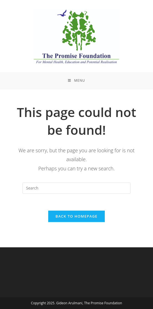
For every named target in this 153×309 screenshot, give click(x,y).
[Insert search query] (76, 188)
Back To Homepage (76, 216)
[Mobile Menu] (76, 80)
